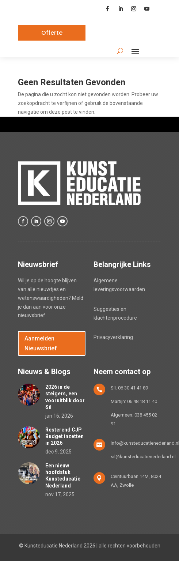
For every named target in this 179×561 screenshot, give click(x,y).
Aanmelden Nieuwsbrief (40, 343)
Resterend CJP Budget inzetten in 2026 (64, 436)
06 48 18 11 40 (142, 401)
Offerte (51, 33)
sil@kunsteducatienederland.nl (143, 456)
